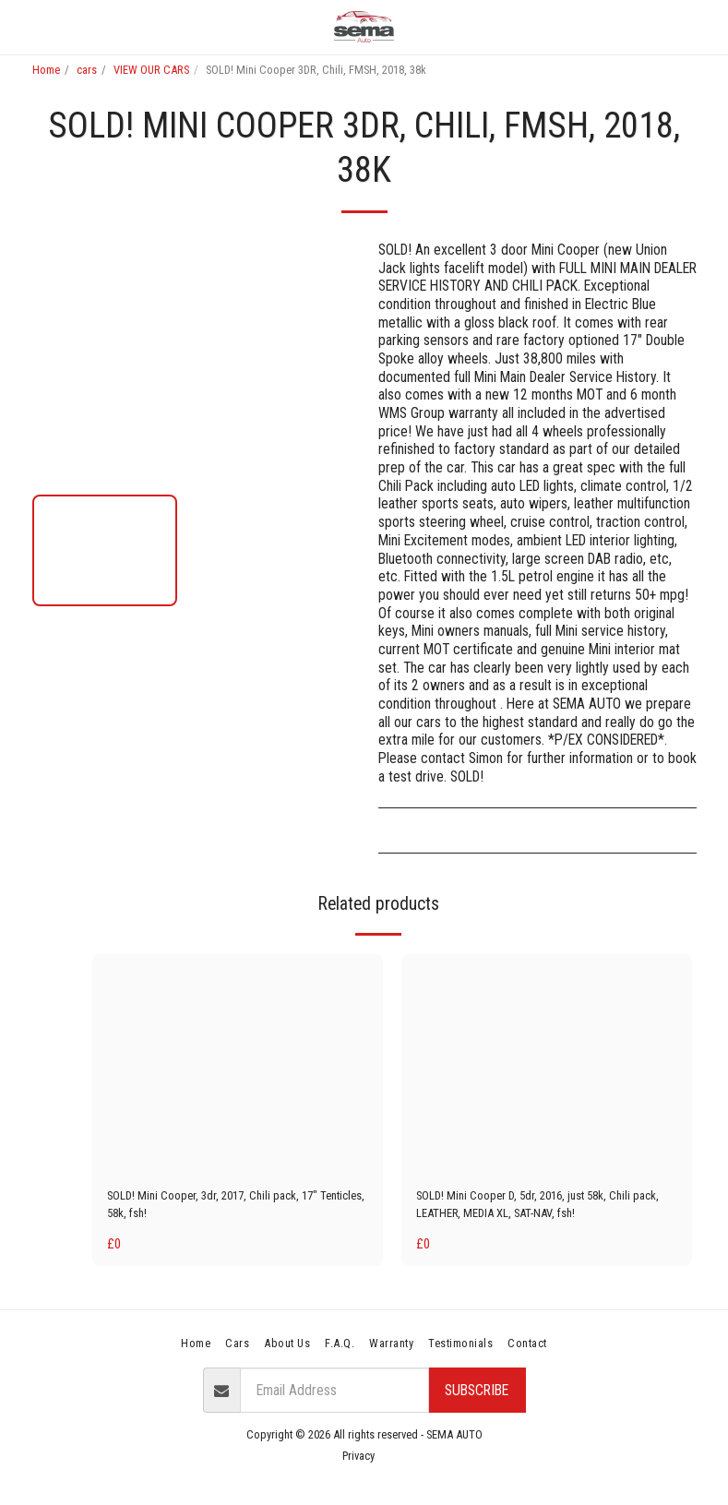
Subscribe (476, 1398)
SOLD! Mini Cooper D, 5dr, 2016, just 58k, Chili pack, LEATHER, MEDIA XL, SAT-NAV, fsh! (545, 1208)
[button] (20, 26)
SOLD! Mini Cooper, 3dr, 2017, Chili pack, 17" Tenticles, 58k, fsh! (233, 1208)
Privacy (358, 1464)
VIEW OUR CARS (151, 70)
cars (87, 70)
